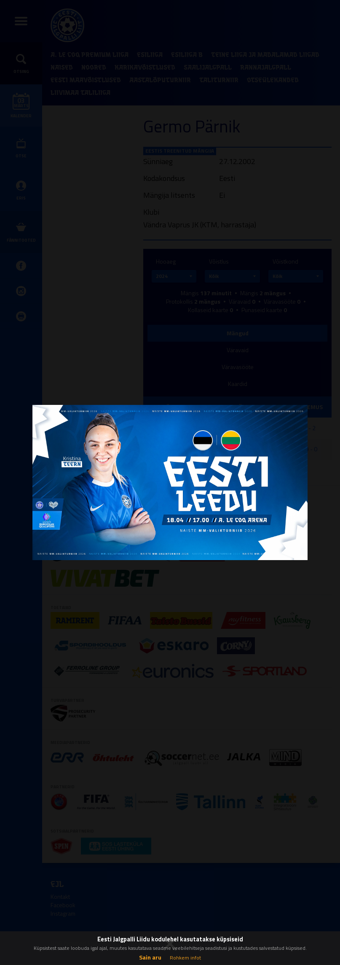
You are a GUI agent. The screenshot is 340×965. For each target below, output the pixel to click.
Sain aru (150, 957)
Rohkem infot (185, 958)
